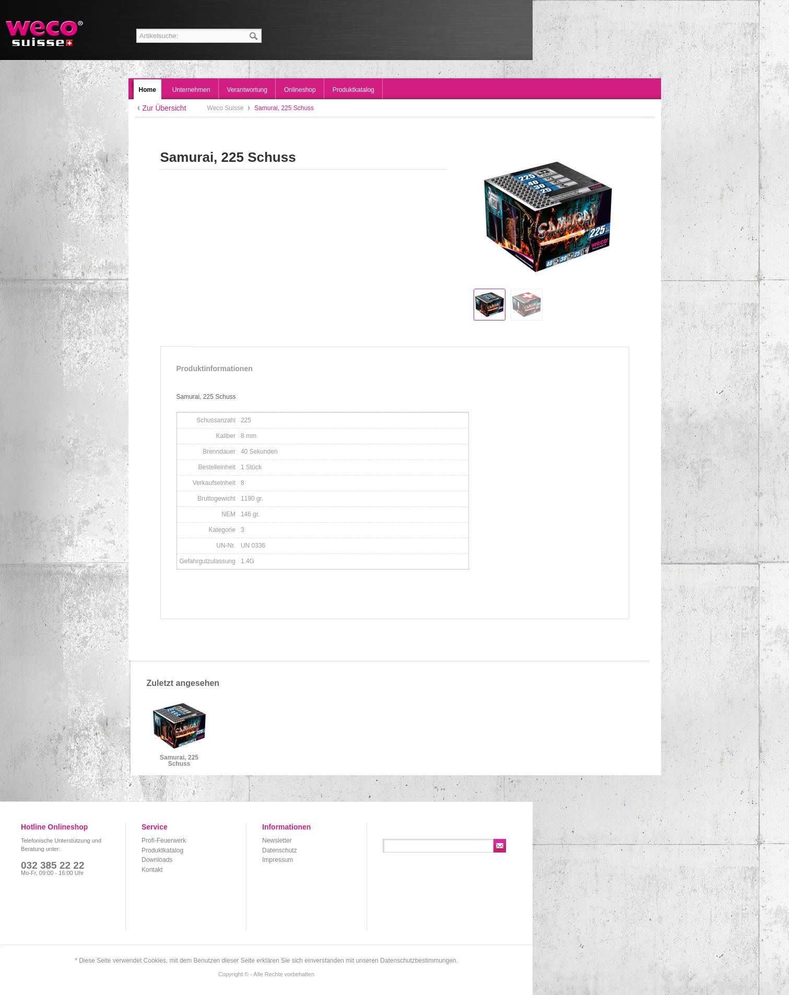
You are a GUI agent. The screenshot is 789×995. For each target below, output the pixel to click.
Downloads (157, 859)
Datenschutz (279, 850)
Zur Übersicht (164, 108)
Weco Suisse (45, 33)
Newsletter (277, 840)
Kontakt (152, 869)
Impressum (277, 859)
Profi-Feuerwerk (164, 840)
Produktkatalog (162, 850)
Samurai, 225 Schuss (179, 760)
